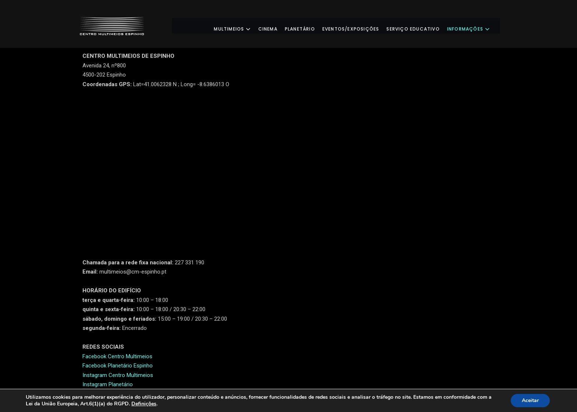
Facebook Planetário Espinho (117, 365)
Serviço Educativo (419, 25)
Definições (143, 404)
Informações (475, 25)
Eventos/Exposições (357, 25)
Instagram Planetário (107, 384)
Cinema (274, 25)
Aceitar (530, 400)
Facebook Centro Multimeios (117, 356)
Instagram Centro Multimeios (117, 375)
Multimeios (238, 25)
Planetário (306, 25)
